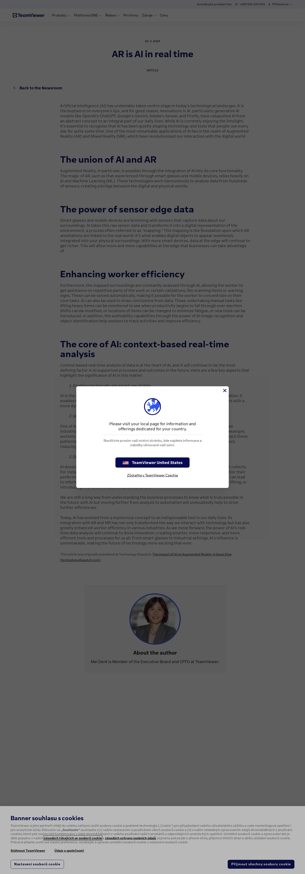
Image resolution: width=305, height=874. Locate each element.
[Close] (224, 390)
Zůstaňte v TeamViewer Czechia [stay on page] (152, 475)
